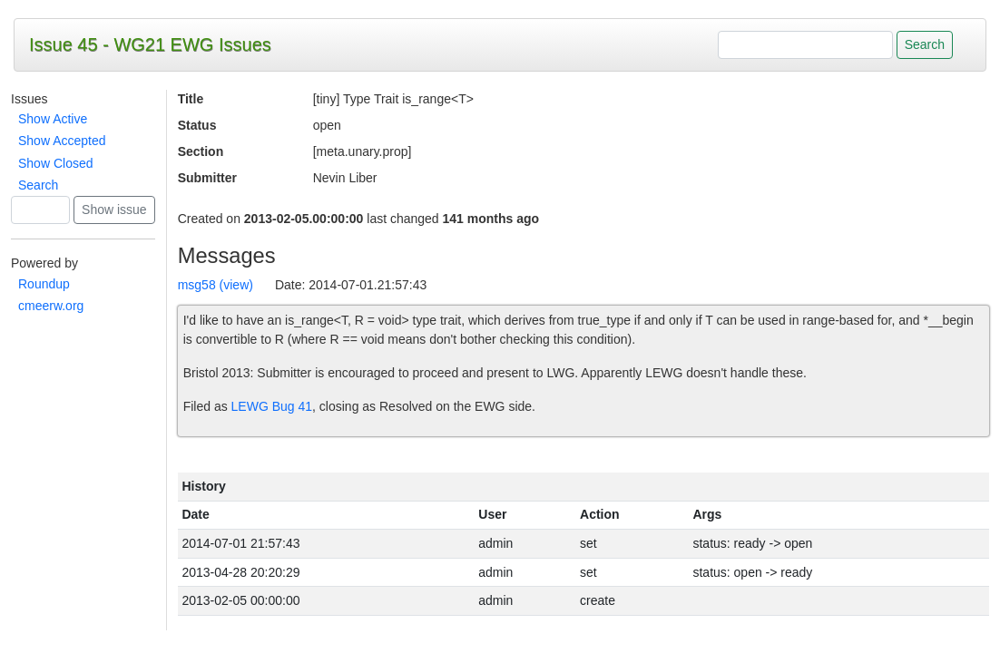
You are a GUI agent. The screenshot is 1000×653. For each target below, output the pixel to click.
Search (38, 185)
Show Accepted (62, 140)
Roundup (44, 284)
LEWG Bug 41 (272, 406)
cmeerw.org (50, 305)
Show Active (52, 119)
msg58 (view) (215, 285)
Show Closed (55, 163)
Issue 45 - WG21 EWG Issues (150, 44)
